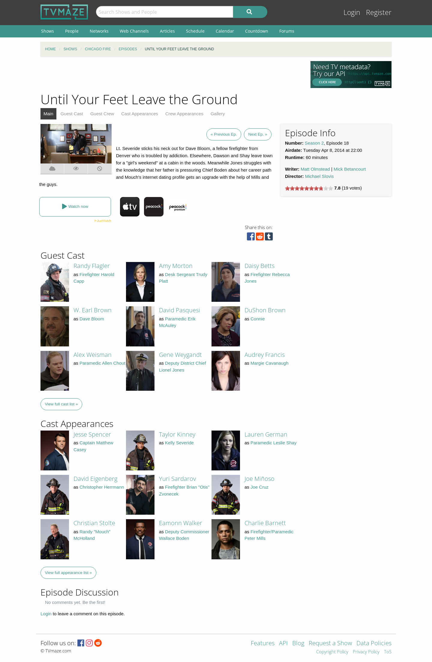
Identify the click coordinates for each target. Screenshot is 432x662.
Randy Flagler (92, 266)
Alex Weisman (93, 355)
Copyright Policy (332, 652)
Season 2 (314, 143)
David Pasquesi (179, 310)
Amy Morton (176, 266)
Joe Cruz (259, 487)
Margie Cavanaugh (269, 363)
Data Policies (374, 643)
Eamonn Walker (180, 523)
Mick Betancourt (350, 169)
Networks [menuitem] (99, 31)
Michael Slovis (319, 176)
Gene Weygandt (180, 355)
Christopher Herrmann (102, 487)
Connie (257, 318)
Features (262, 643)
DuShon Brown (265, 310)
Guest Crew (102, 113)
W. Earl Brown (93, 310)
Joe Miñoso (259, 479)
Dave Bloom (92, 318)
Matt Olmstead (315, 169)
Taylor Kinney (177, 434)
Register (379, 12)
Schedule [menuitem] (195, 31)
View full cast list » (61, 404)
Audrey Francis (264, 355)
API (283, 643)
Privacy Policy (366, 652)
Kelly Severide (179, 442)
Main (48, 113)
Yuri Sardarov (177, 479)
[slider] (309, 188)
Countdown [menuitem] (256, 31)
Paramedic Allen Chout (102, 363)
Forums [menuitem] (286, 31)
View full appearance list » (68, 572)
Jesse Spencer (92, 434)
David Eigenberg (95, 479)
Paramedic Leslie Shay (273, 442)
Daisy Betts (259, 266)
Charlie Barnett (265, 523)
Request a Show (330, 643)
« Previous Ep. (224, 134)
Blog (298, 643)
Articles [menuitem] (167, 31)
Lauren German (265, 434)
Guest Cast (72, 113)
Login (352, 12)
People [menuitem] (72, 31)
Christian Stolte (94, 523)
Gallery (218, 113)
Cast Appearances (139, 113)
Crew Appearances (184, 113)
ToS (388, 652)
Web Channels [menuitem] (134, 31)
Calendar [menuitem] (225, 31)
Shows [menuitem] (47, 31)
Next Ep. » (257, 134)
